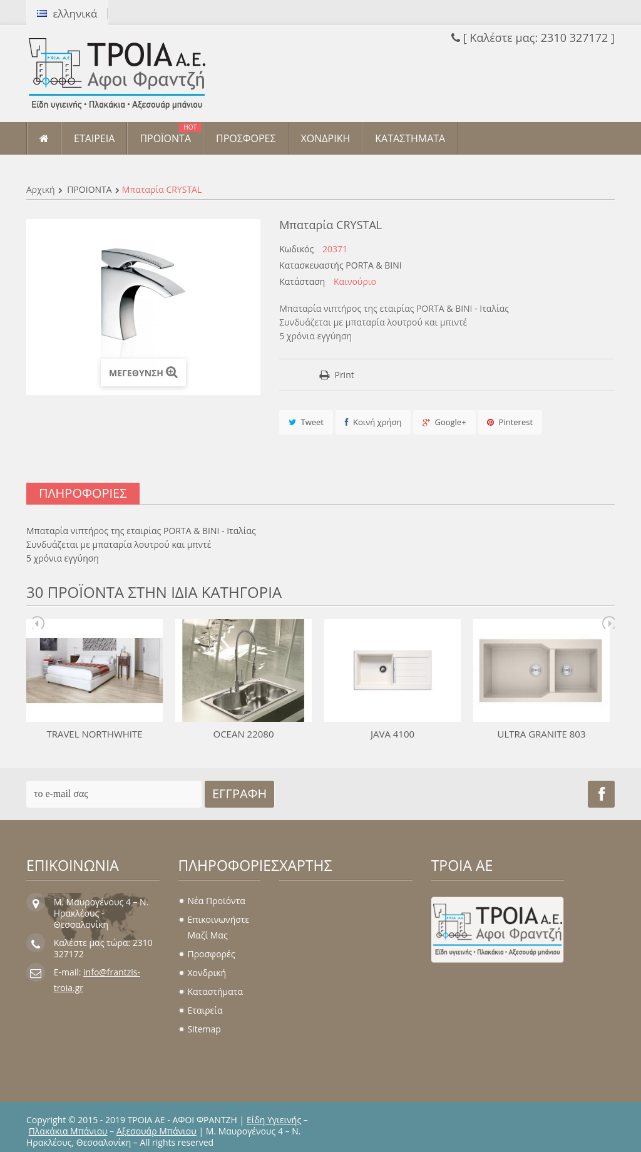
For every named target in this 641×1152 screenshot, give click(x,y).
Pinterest (510, 422)
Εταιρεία (205, 1010)
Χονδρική (207, 973)
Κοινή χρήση (373, 422)
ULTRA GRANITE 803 (541, 734)
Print (344, 375)
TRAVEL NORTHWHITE (94, 734)
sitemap (204, 1029)
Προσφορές (211, 954)
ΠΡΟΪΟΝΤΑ (89, 189)
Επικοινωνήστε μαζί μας (219, 927)
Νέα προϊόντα (216, 901)
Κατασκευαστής (311, 265)
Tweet (306, 422)
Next (608, 622)
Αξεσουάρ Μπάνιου (156, 1131)
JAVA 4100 (392, 734)
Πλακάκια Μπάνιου (68, 1131)
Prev (39, 622)
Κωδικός (296, 249)
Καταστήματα (215, 991)
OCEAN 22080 (243, 734)
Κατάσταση (302, 281)
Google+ (444, 422)
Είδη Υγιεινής (274, 1120)
